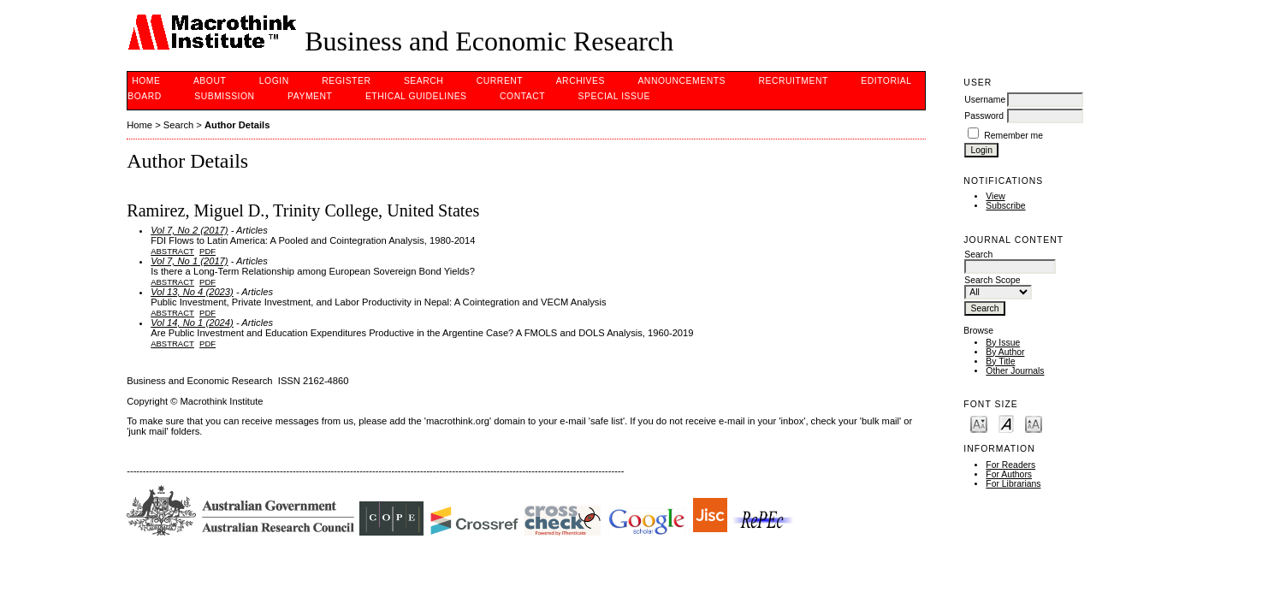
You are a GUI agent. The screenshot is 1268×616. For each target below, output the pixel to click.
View (995, 196)
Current (500, 81)
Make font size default (1006, 423)
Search (423, 81)
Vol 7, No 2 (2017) (189, 230)
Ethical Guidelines (416, 96)
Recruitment (792, 81)
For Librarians (1013, 484)
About (209, 81)
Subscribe (1005, 205)
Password (984, 116)
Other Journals (1015, 371)
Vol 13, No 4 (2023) (192, 292)
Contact (522, 96)
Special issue (614, 96)
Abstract (172, 251)
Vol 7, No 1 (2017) (189, 261)
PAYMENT (309, 96)
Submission (224, 96)
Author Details (237, 125)
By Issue (1003, 342)
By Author (1005, 352)
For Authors (1009, 474)
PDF (207, 251)
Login (274, 81)
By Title (1000, 361)
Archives (580, 81)
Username (984, 99)
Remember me (1013, 135)
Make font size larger (1033, 423)
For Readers (1010, 465)
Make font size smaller (978, 423)
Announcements (681, 81)
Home (146, 81)
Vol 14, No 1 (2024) (192, 322)
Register (346, 81)
